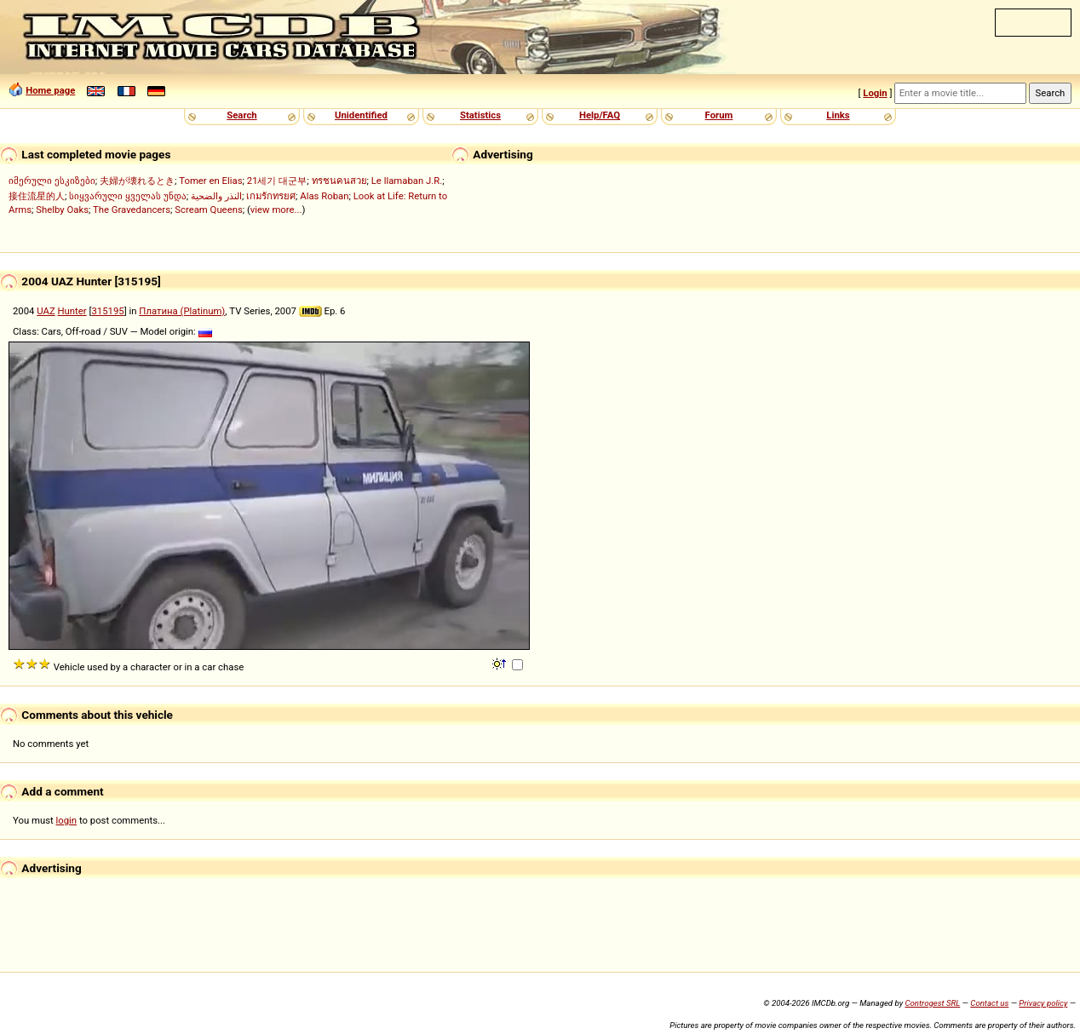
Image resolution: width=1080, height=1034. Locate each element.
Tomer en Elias (210, 181)
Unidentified (361, 115)
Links (837, 115)
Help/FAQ (599, 115)
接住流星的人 (37, 196)
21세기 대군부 (277, 181)
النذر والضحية (216, 196)
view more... (276, 209)
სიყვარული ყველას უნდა (128, 196)
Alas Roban (324, 196)
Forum (719, 115)
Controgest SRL (932, 1003)
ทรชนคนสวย (339, 181)
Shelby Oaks (62, 209)
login (67, 820)
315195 (107, 311)
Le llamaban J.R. (406, 181)
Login (875, 93)
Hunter (72, 311)
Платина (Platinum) (182, 311)
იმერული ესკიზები (52, 181)
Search (241, 115)
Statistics (480, 115)
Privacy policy (1043, 1003)
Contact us (989, 1003)
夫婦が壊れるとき (137, 181)
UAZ (46, 311)
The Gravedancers (131, 209)
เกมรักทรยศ (271, 196)
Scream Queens (208, 209)
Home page (50, 90)
